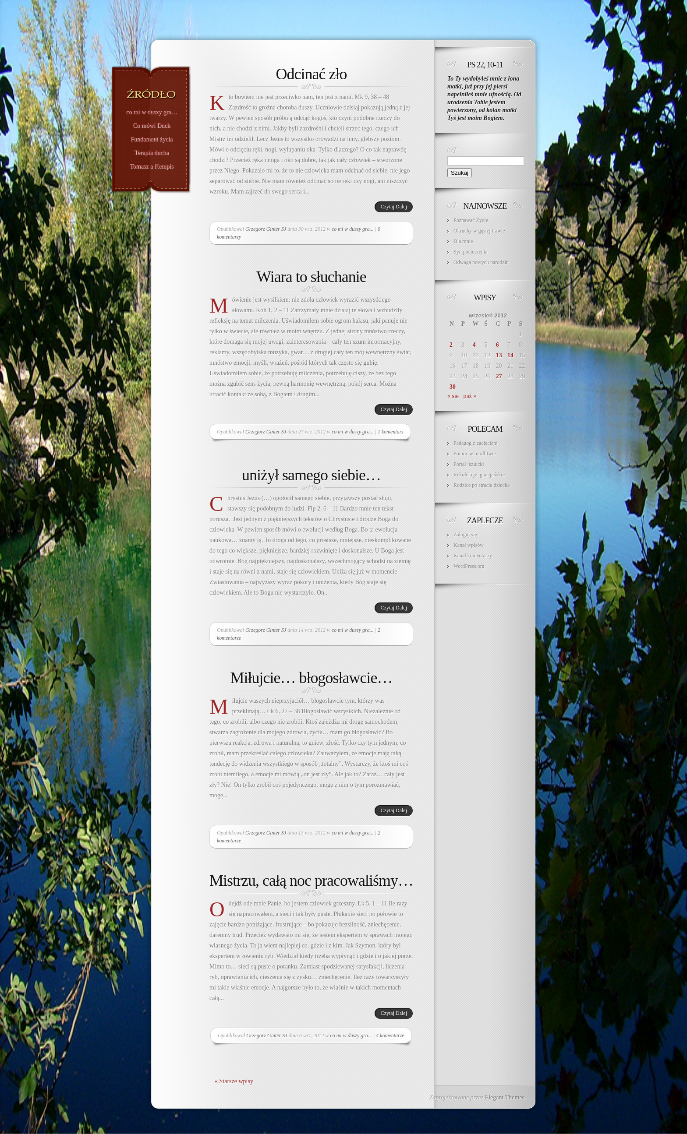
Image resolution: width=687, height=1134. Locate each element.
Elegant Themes (504, 1097)
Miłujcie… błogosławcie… (311, 678)
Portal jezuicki (468, 464)
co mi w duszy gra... (353, 229)
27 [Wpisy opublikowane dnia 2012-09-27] (499, 376)
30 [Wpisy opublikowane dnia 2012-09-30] (453, 387)
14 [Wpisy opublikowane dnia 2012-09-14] (510, 355)
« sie (453, 396)
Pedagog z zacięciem (475, 443)
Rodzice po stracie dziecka (481, 485)
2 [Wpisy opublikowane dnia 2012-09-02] (451, 345)
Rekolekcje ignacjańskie (479, 475)
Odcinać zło (311, 74)
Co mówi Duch (151, 126)
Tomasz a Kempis (151, 166)
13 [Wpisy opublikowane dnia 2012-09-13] (499, 355)
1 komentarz (391, 432)
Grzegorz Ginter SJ (265, 229)
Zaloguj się (465, 535)
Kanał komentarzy (472, 556)
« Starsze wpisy (234, 1081)
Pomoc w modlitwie (474, 454)
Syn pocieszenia (470, 252)
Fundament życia (151, 139)
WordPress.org (468, 566)
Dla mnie (463, 241)
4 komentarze (390, 1035)
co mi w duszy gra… (151, 112)
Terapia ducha (151, 153)
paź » (470, 396)
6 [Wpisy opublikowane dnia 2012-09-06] (497, 345)
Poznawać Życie (470, 220)
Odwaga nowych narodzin (481, 262)
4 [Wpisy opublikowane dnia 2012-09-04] (474, 345)
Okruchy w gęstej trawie (479, 231)
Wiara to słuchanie (311, 276)
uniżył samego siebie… (311, 475)
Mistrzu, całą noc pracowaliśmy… (311, 880)
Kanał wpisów (468, 545)
